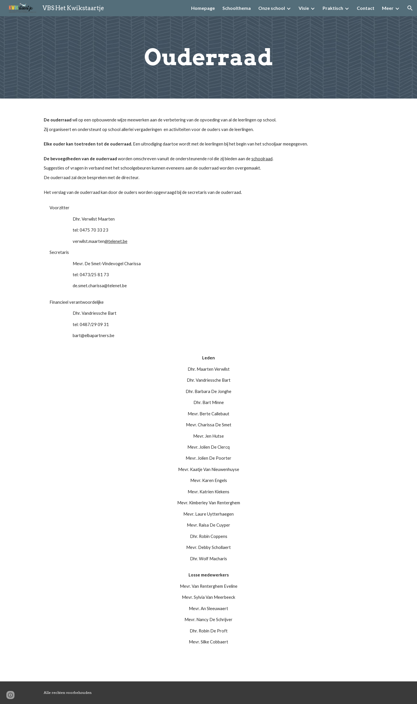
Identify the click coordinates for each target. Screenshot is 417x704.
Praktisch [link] (333, 8)
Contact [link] (365, 8)
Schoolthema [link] (236, 8)
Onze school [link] (271, 8)
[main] (208, 57)
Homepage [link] (203, 8)
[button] (410, 8)
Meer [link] (388, 8)
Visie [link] (304, 8)
